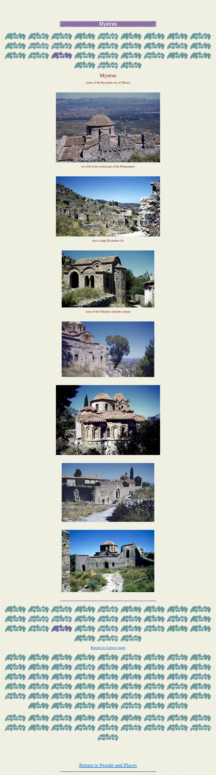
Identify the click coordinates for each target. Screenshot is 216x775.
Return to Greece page (108, 648)
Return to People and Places (108, 765)
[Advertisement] (108, 8)
